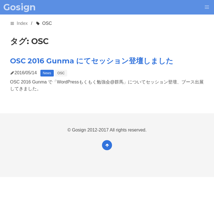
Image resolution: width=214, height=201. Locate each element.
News (47, 73)
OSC (61, 73)
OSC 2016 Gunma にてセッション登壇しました (91, 60)
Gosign (19, 7)
